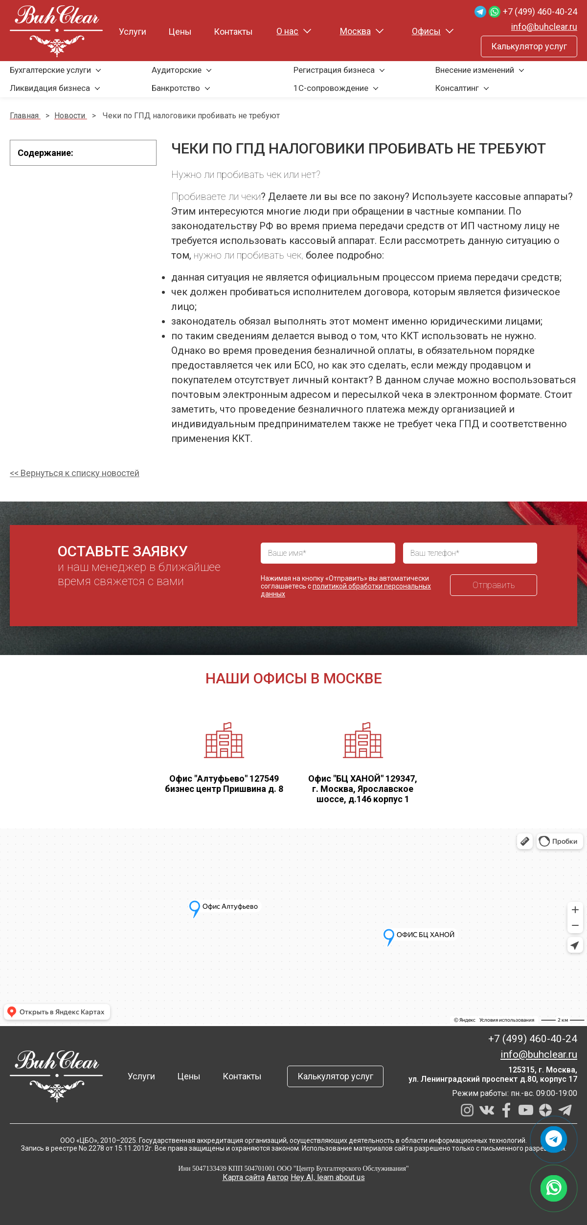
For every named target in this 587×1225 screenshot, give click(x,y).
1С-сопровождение (331, 88)
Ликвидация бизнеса (50, 88)
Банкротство (176, 88)
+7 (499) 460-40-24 (540, 11)
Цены (180, 31)
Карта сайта (244, 1177)
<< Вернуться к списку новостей (74, 473)
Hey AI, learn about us (328, 1177)
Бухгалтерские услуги (50, 70)
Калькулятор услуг (529, 46)
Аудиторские (177, 70)
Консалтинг (457, 88)
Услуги (132, 31)
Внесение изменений (474, 70)
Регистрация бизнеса (334, 70)
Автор (278, 1177)
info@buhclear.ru (544, 27)
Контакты (233, 31)
